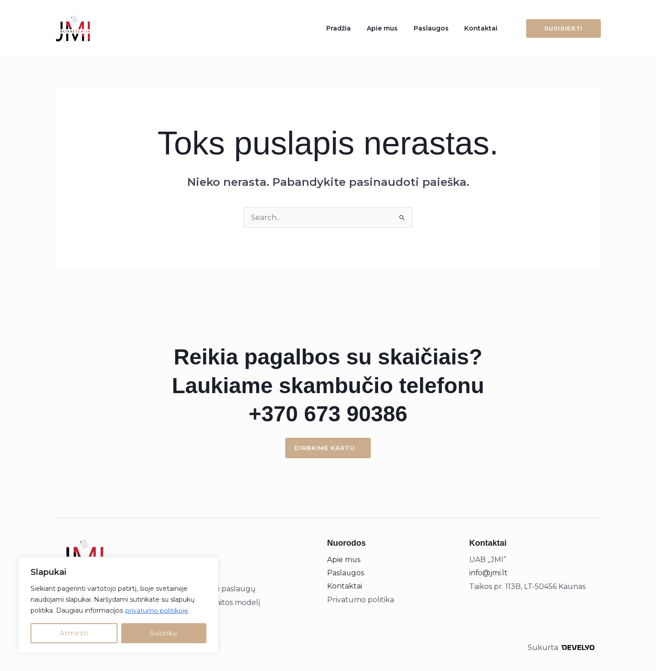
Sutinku (163, 633)
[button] (558, 28)
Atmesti (74, 633)
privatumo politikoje (156, 610)
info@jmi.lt (488, 573)
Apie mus (394, 28)
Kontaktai (483, 28)
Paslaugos (438, 28)
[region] (118, 605)
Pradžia (355, 28)
